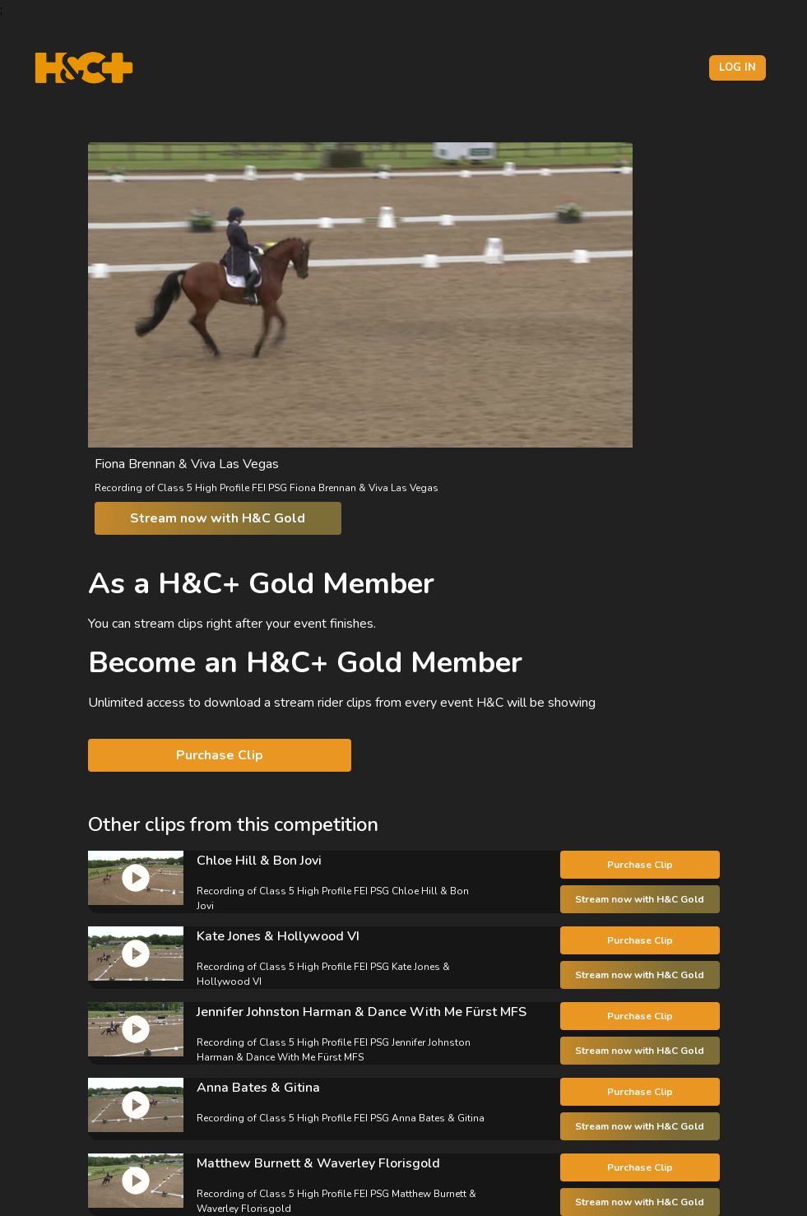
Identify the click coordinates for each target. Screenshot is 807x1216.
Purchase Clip (219, 755)
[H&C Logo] (83, 68)
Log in (737, 67)
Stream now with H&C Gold (217, 518)
